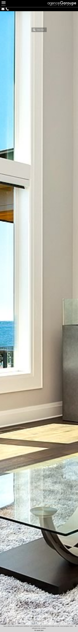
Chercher (38, 30)
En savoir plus (39, 630)
